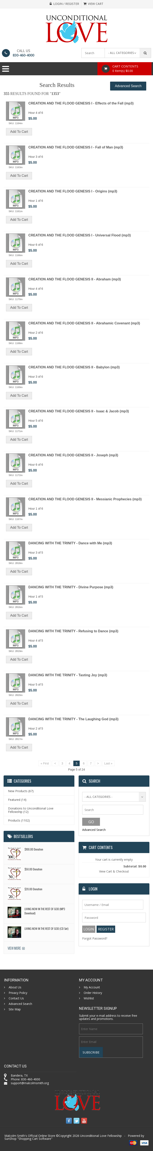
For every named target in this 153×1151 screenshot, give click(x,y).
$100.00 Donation (34, 849)
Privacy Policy (18, 993)
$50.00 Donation (33, 869)
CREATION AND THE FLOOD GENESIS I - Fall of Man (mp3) (75, 147)
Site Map (15, 1009)
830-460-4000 (23, 55)
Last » (108, 763)
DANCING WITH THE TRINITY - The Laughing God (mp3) (73, 719)
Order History (93, 993)
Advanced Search (128, 86)
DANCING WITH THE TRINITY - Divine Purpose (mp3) (70, 587)
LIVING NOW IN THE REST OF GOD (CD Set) (46, 928)
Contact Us (16, 998)
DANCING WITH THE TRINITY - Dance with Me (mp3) (70, 543)
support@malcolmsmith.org (30, 1083)
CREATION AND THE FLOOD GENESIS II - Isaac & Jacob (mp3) (78, 411)
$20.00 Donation (33, 889)
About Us (15, 987)
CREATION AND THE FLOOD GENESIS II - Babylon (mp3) (74, 367)
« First (45, 763)
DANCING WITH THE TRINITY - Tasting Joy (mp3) (67, 675)
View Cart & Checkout (114, 871)
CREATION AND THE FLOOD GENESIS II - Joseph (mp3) (73, 455)
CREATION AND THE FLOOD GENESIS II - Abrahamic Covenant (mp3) (84, 323)
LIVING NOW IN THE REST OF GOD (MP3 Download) (45, 911)
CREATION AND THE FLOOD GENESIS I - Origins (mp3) (72, 191)
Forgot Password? (94, 938)
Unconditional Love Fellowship (101, 1136)
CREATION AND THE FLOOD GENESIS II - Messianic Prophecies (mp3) (85, 499)
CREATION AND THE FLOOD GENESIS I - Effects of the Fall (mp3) (81, 103)
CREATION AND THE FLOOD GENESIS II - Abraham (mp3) (74, 279)
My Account (92, 987)
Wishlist (89, 998)
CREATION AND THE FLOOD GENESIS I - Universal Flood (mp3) (79, 235)
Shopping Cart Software (35, 1139)
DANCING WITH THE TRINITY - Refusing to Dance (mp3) (73, 631)
